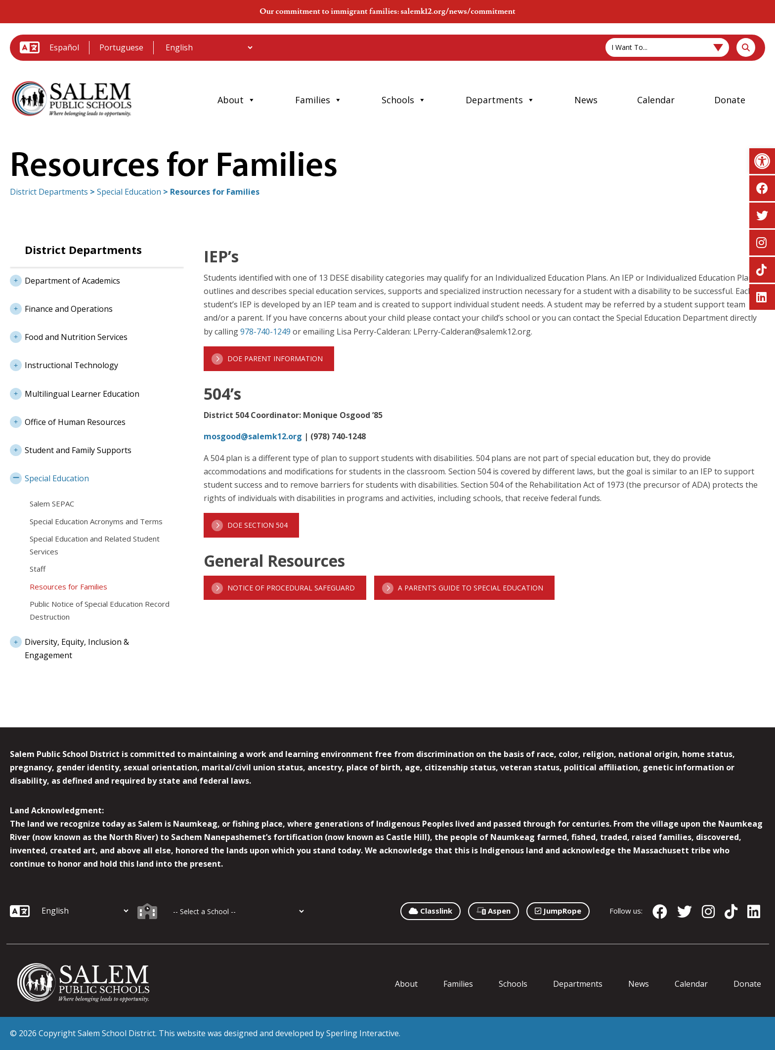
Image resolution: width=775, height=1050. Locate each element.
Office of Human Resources (68, 421)
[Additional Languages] (209, 47)
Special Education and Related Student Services (95, 545)
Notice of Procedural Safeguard (291, 587)
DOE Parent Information (275, 358)
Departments (500, 99)
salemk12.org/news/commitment (457, 11)
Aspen (493, 911)
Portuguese (121, 47)
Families (318, 99)
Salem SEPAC (52, 503)
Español (64, 47)
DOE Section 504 (257, 525)
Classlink (430, 911)
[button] (762, 161)
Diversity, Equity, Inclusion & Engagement (69, 645)
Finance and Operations (61, 307)
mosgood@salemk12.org (253, 436)
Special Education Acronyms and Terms (96, 521)
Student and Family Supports (70, 449)
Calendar (656, 99)
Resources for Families (68, 586)
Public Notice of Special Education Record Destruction (100, 610)
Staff (37, 569)
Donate (729, 99)
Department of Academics (65, 279)
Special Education (129, 191)
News (586, 99)
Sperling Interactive (362, 1033)
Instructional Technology (64, 364)
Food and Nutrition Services (69, 336)
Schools (404, 99)
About (236, 99)
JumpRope (558, 911)
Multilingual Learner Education (74, 392)
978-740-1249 (265, 331)
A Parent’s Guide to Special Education (470, 587)
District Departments (49, 191)
